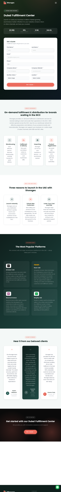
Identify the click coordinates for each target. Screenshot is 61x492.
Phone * (9, 61)
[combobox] (8, 64)
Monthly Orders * (11, 75)
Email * (9, 54)
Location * (34, 75)
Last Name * (35, 47)
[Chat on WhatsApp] (57, 487)
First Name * (10, 47)
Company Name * (12, 68)
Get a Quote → (30, 85)
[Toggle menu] (55, 3)
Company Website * (37, 68)
